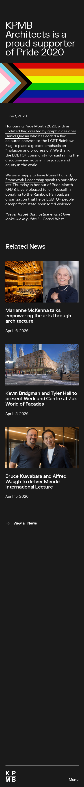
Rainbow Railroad (48, 194)
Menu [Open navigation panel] (74, 780)
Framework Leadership (24, 180)
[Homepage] (10, 776)
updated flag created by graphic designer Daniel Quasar (40, 133)
